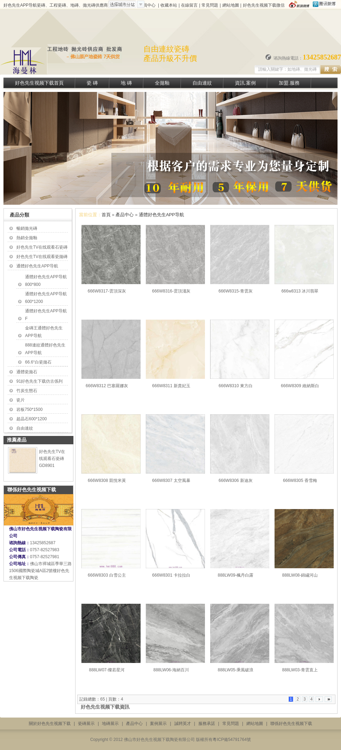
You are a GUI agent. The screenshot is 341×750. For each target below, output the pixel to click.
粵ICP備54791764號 (232, 739)
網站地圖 (230, 5)
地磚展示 (110, 723)
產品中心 (125, 214)
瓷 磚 (92, 83)
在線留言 (189, 5)
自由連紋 (202, 83)
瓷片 (20, 400)
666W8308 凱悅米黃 (107, 480)
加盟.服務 (289, 83)
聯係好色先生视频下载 (291, 723)
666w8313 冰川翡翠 (300, 291)
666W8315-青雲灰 (236, 291)
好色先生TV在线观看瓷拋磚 (42, 256)
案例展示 (158, 723)
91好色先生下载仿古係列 (39, 381)
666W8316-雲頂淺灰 (171, 291)
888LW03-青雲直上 (300, 669)
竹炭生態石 (26, 390)
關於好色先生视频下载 (50, 723)
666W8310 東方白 (235, 385)
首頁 (106, 214)
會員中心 (147, 5)
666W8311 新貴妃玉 (171, 385)
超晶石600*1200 (31, 418)
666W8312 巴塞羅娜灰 (107, 385)
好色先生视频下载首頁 (39, 83)
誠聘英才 (182, 723)
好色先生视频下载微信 (264, 5)
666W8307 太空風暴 (171, 480)
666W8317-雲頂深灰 (107, 291)
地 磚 (126, 83)
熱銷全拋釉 (26, 237)
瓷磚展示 (86, 723)
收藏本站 (168, 5)
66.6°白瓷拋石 (38, 362)
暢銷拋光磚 (26, 228)
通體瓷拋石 (26, 371)
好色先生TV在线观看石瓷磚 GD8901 (52, 458)
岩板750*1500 (29, 409)
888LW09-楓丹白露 (235, 575)
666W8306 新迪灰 (235, 480)
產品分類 (19, 215)
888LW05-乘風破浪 (235, 669)
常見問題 (209, 5)
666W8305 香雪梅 (300, 480)
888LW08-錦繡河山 (300, 575)
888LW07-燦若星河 (107, 669)
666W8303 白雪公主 (107, 575)
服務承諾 (206, 723)
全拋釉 (162, 83)
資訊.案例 (245, 83)
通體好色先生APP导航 (37, 266)
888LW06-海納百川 (171, 669)
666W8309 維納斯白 (300, 385)
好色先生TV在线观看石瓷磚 (42, 247)
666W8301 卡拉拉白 (171, 575)
